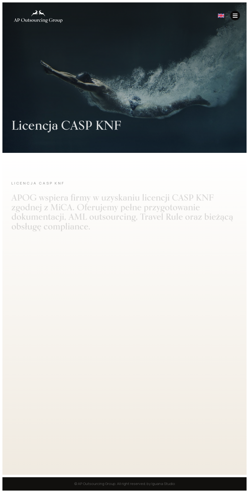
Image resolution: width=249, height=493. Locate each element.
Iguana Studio (163, 483)
